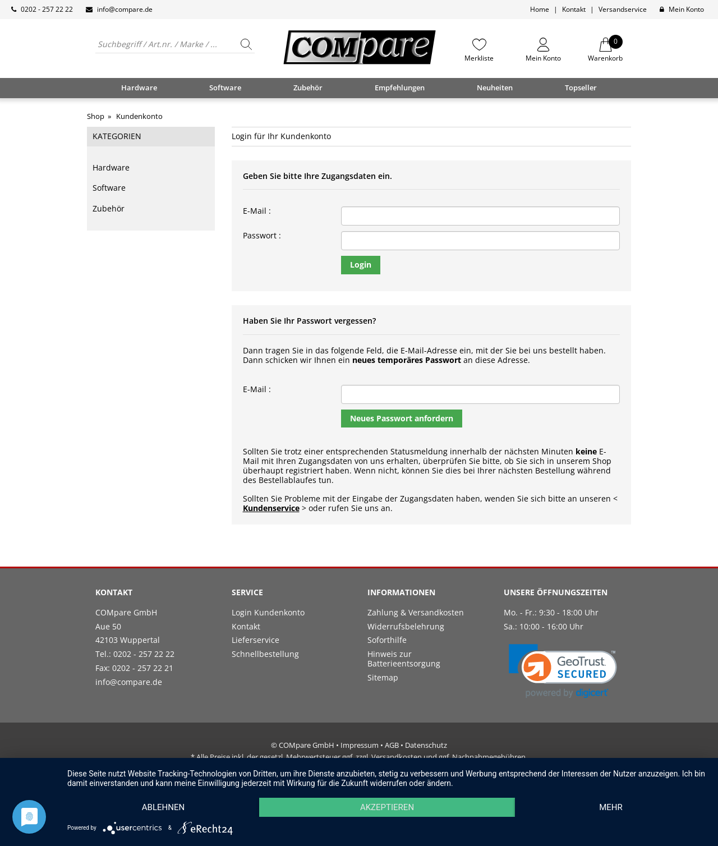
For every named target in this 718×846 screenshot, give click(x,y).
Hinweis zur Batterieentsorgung (403, 659)
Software (109, 187)
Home (539, 9)
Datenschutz (426, 745)
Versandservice (623, 9)
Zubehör (109, 208)
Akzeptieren (387, 807)
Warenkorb (605, 50)
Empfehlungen (400, 87)
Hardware (111, 167)
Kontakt (574, 9)
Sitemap (382, 677)
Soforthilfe (387, 639)
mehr (611, 807)
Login (360, 264)
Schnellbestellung (265, 654)
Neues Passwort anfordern (401, 418)
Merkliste (479, 57)
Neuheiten (495, 87)
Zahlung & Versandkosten (415, 612)
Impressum (359, 745)
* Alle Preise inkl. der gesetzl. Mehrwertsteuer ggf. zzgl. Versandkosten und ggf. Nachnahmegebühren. (359, 757)
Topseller (581, 87)
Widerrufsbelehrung (405, 626)
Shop (95, 116)
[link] (563, 671)
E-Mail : (257, 211)
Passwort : (262, 236)
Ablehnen (163, 807)
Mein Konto (686, 9)
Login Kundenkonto (268, 612)
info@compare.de (125, 9)
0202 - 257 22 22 (47, 9)
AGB (392, 745)
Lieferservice (255, 639)
